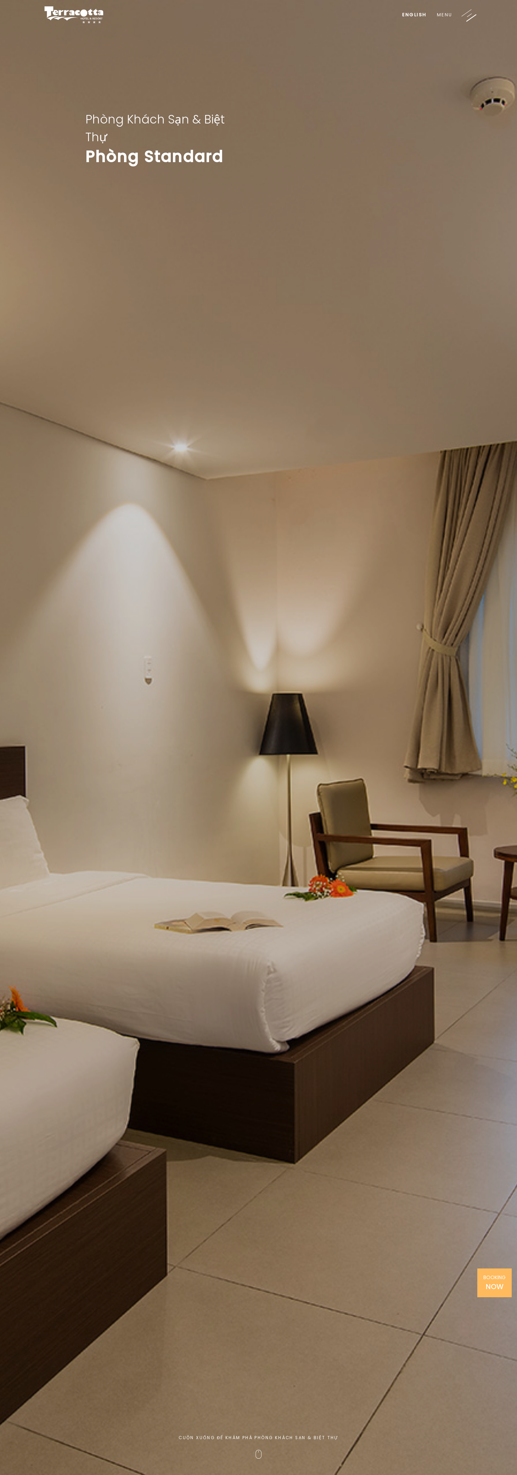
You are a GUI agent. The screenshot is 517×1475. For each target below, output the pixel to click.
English (414, 15)
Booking (494, 1283)
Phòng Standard (154, 157)
